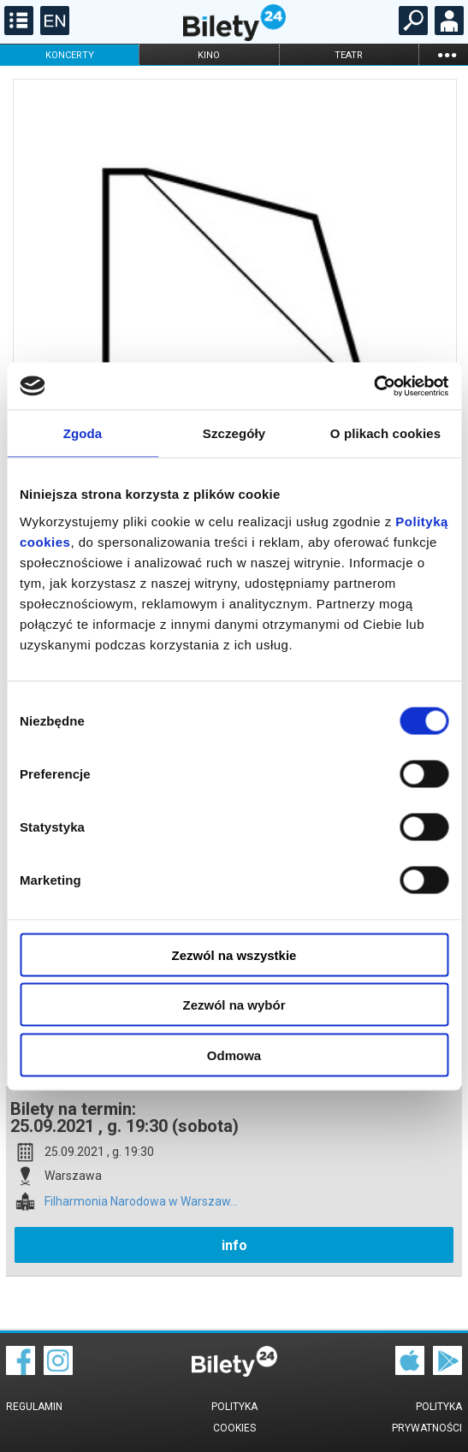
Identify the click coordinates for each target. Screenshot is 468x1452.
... (446, 54)
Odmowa (234, 1054)
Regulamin (34, 1407)
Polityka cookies (234, 1417)
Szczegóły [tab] (234, 433)
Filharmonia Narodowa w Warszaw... (141, 1201)
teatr (349, 55)
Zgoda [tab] (83, 433)
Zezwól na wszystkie (234, 954)
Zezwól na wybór (233, 1005)
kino (209, 55)
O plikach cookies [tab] (385, 433)
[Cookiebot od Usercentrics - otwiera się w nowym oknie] (373, 386)
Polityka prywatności (427, 1417)
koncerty (69, 55)
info (234, 1245)
